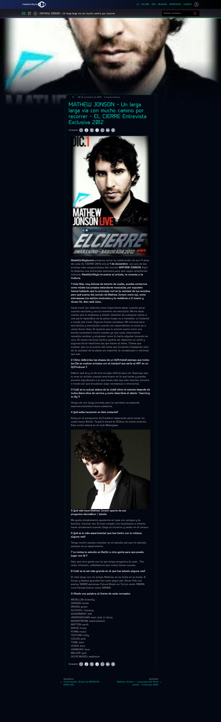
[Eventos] (23, 13)
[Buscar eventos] (178, 13)
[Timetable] (35, 13)
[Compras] (29, 13)
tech (153, 4)
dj (138, 4)
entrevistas (175, 4)
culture (145, 4)
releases (162, 4)
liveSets (188, 4)
